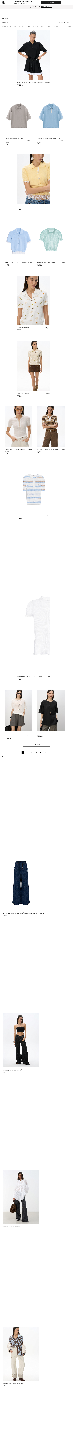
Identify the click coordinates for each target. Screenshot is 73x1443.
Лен (69, 26)
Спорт (56, 26)
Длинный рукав (33, 26)
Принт (63, 26)
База (42, 26)
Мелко (61, 22)
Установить (51, 2)
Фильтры (5, 22)
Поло (49, 26)
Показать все (6, 26)
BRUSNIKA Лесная (46, 7)
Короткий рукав (19, 26)
